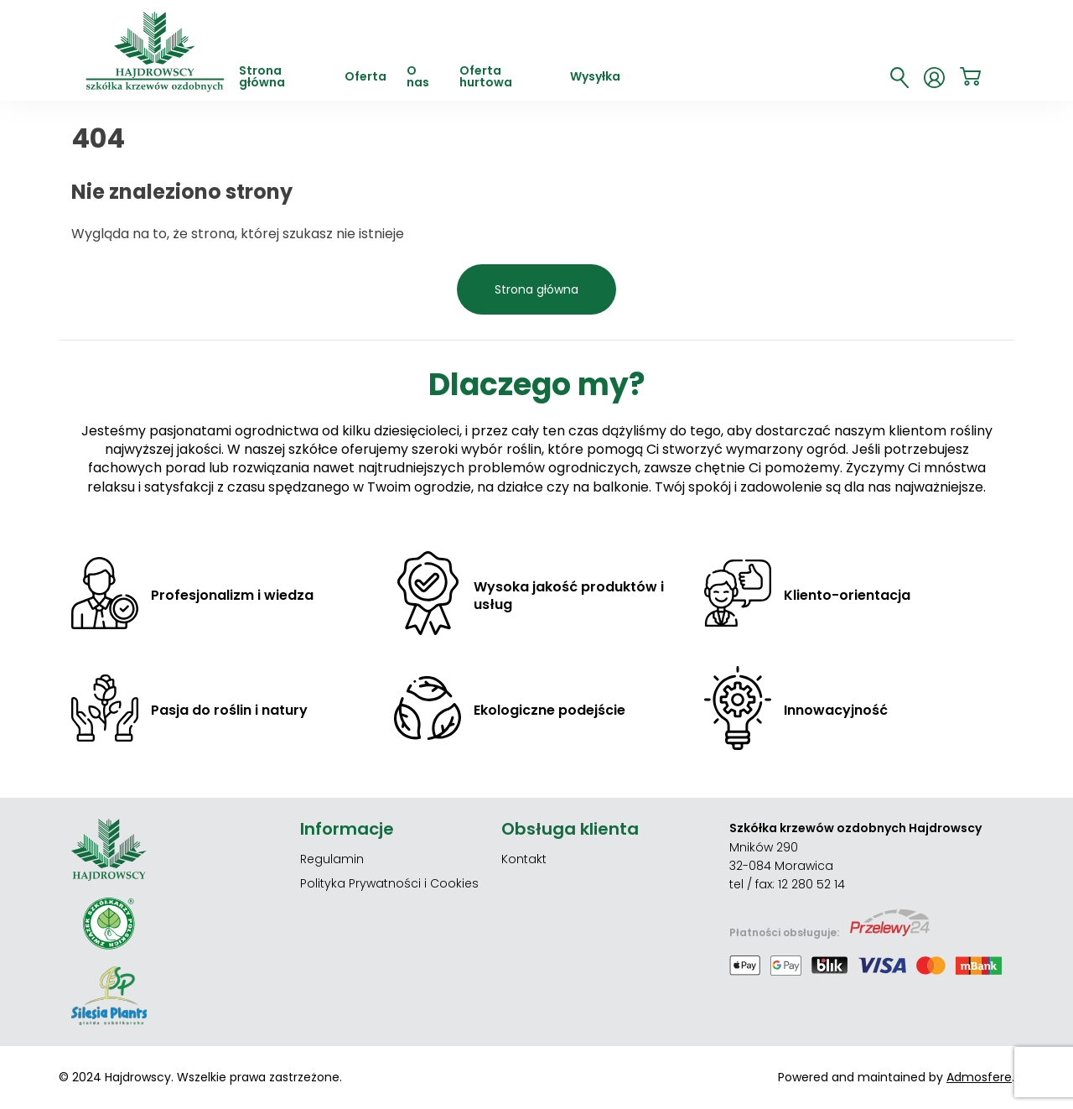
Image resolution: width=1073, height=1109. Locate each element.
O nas (418, 78)
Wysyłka (595, 77)
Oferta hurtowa (485, 78)
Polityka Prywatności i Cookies (389, 883)
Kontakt (524, 859)
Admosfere (979, 1077)
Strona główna (262, 78)
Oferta (365, 77)
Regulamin (332, 859)
